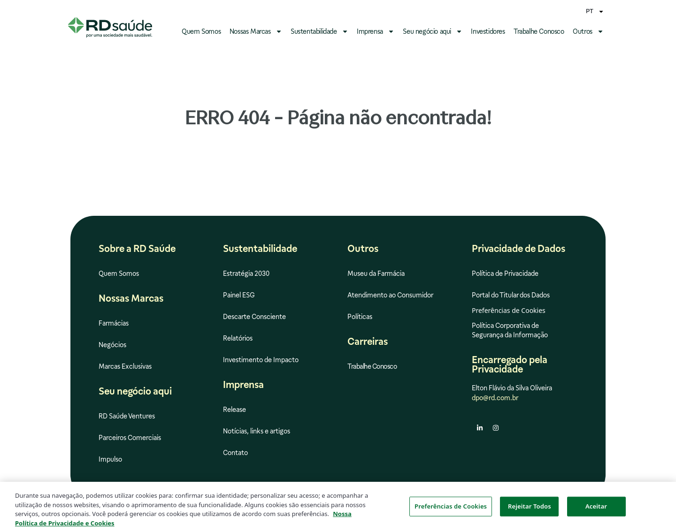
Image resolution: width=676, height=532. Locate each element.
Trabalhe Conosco (539, 31)
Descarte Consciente (254, 316)
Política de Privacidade (505, 273)
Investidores (488, 31)
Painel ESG (239, 295)
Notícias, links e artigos (256, 431)
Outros (588, 31)
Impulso (110, 459)
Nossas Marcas (256, 31)
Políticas (359, 316)
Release (234, 409)
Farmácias (114, 323)
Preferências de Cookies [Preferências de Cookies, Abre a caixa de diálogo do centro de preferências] (451, 509)
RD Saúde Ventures (127, 416)
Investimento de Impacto (261, 360)
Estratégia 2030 (246, 273)
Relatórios (238, 338)
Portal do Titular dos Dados (511, 295)
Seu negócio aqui (432, 31)
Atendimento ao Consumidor (390, 295)
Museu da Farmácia (376, 273)
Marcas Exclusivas (125, 366)
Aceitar (596, 509)
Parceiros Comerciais (130, 437)
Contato (235, 452)
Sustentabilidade (319, 31)
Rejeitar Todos (529, 509)
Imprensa (375, 31)
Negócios (112, 345)
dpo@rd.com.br (495, 398)
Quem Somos (201, 31)
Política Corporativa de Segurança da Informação (510, 330)
